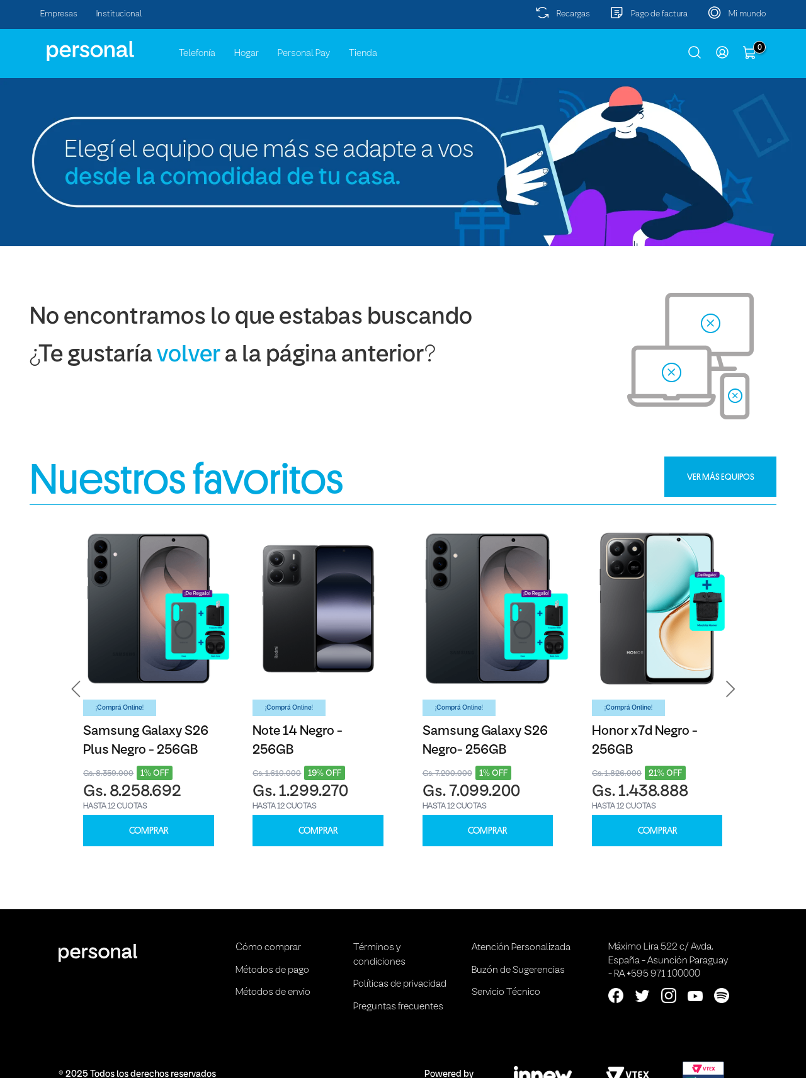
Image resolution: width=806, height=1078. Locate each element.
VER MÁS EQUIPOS (720, 476)
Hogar (246, 53)
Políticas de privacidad (399, 984)
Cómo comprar (268, 947)
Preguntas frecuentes (398, 1006)
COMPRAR (148, 831)
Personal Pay (304, 53)
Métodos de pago (272, 970)
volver (188, 355)
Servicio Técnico (506, 992)
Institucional (119, 14)
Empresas (58, 14)
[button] (76, 688)
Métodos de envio (273, 992)
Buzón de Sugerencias (518, 970)
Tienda (363, 53)
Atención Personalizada (521, 947)
